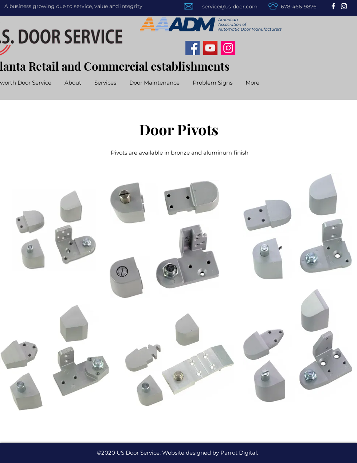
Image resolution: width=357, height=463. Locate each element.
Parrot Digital (238, 452)
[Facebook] (333, 6)
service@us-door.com (230, 6)
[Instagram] (344, 6)
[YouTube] (210, 48)
